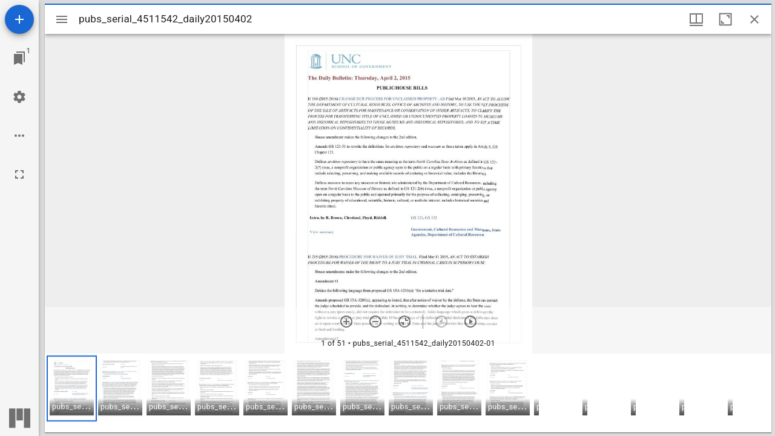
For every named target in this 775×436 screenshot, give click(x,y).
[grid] (408, 393)
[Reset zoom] (404, 321)
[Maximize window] (725, 19)
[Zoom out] (375, 321)
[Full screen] (19, 174)
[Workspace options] (19, 135)
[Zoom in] (346, 321)
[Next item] (470, 321)
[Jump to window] (19, 58)
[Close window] (754, 19)
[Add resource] (19, 19)
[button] (72, 388)
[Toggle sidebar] (61, 19)
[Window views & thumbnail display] (696, 19)
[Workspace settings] (19, 96)
